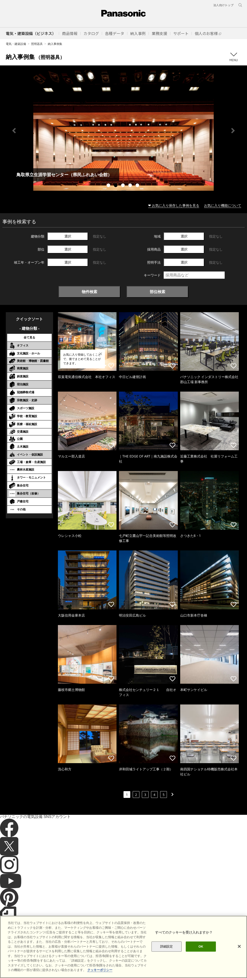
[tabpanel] (123, 130)
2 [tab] (116, 185)
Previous (14, 130)
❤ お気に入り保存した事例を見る (173, 205)
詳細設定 (166, 946)
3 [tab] (123, 185)
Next (233, 130)
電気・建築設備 (16, 44)
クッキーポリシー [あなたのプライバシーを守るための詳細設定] (99, 970)
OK (201, 946)
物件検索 (89, 291)
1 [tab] (109, 185)
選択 (67, 236)
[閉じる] (239, 946)
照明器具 (37, 44)
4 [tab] (130, 185)
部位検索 (157, 291)
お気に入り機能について (222, 205)
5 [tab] (138, 185)
